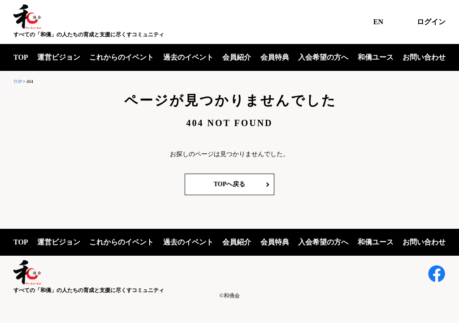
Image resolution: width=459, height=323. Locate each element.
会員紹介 (236, 57)
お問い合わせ (424, 57)
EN (378, 22)
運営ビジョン (58, 57)
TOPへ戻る (230, 184)
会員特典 (274, 57)
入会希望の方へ (323, 57)
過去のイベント (188, 57)
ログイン (431, 22)
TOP (20, 57)
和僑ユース (376, 57)
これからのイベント (121, 57)
